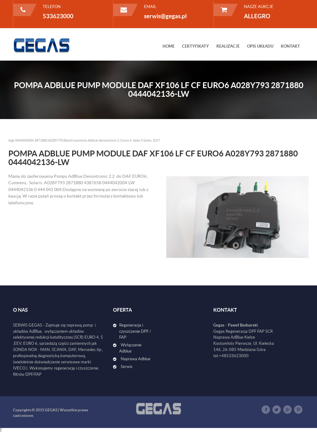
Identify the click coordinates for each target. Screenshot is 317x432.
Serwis (126, 366)
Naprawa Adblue (135, 359)
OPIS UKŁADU (260, 46)
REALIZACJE (228, 46)
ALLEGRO (257, 16)
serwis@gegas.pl (165, 16)
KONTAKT (290, 46)
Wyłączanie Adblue (130, 348)
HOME (169, 46)
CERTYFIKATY (195, 46)
